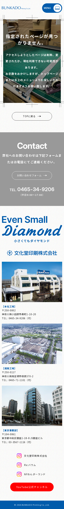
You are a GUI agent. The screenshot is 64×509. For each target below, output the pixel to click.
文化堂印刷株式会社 (32, 455)
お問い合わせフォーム (32, 175)
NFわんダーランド (31, 474)
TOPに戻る (32, 116)
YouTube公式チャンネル (32, 487)
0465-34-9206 (35, 189)
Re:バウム (26, 464)
